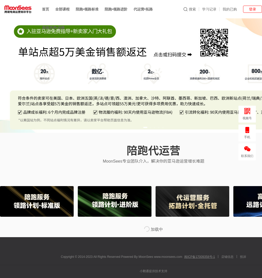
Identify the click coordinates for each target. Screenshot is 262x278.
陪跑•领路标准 (87, 9)
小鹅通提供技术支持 (153, 271)
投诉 (243, 257)
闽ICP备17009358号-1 (199, 257)
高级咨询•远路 (53, 28)
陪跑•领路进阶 (116, 9)
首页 (45, 9)
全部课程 (62, 9)
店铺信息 (227, 257)
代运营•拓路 (143, 9)
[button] (145, 127)
